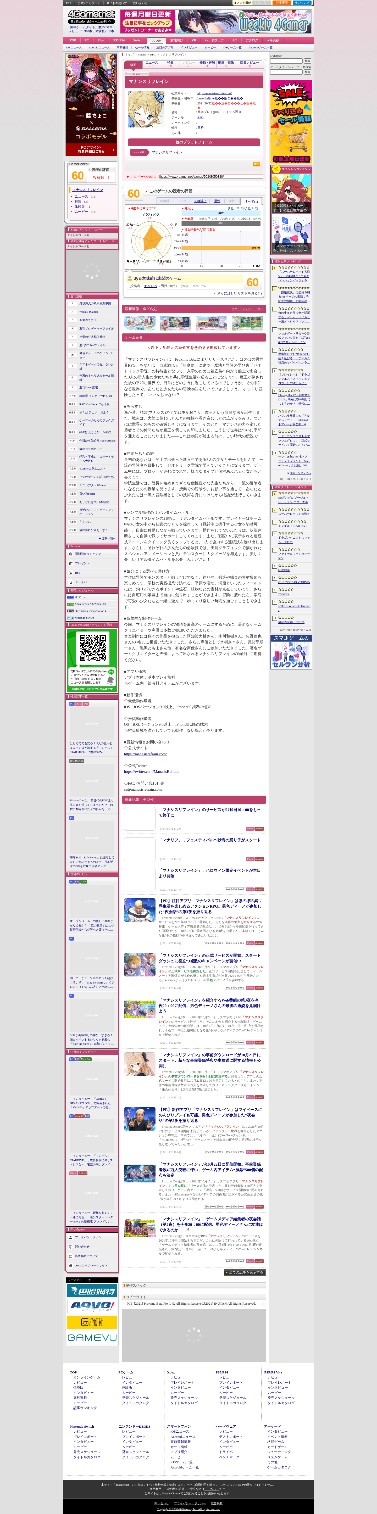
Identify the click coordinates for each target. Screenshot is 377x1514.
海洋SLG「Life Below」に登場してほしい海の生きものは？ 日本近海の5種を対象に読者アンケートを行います (92, 862)
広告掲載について (86, 1255)
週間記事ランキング (88, 553)
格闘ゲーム (275, 1442)
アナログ (252, 40)
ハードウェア (214, 40)
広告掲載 (217, 1503)
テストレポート (231, 1437)
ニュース (81, 196)
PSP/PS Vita (273, 1372)
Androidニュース (99, 47)
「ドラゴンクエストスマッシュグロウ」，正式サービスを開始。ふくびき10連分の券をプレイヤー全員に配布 (294, 440)
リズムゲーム (277, 1457)
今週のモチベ (88, 320)
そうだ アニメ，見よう (94, 412)
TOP (73, 40)
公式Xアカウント (89, 3)
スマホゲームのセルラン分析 (96, 366)
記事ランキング (85, 1408)
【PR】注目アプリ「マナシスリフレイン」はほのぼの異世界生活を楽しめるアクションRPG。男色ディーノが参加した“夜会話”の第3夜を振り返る (210, 906)
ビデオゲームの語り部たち (96, 476)
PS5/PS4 (119, 40)
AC (234, 40)
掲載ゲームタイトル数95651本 (91, 27)
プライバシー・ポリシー (190, 1503)
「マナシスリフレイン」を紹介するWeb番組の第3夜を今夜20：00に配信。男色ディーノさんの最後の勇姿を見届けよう (210, 1005)
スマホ (156, 41)
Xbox (100, 40)
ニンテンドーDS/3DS (134, 1426)
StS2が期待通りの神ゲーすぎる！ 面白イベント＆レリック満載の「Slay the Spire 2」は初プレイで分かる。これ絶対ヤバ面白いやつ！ (92, 1039)
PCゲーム (81, 597)
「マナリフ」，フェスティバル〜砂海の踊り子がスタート (210, 840)
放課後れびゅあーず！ (93, 530)
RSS (68, 3)
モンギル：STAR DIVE (292, 525)
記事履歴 (282, 2)
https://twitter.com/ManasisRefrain (151, 771)
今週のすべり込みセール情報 (96, 378)
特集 (78, 201)
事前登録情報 (180, 1442)
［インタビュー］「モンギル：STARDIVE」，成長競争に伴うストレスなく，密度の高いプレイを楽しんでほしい (91, 1160)
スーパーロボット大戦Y (293, 513)
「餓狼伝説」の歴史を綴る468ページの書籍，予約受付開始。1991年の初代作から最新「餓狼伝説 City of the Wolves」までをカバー (294, 297)
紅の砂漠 (284, 570)
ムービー (210, 47)
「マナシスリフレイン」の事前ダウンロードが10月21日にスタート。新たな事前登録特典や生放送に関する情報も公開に (210, 1060)
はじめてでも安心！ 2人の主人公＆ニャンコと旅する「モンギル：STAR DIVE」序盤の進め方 (91, 747)
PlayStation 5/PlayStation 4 (90, 610)
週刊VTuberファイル (92, 345)
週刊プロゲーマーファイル (96, 328)
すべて (251, 201)
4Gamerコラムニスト (92, 468)
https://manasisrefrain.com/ (214, 93)
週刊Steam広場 (88, 387)
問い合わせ (140, 3)
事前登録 (122, 47)
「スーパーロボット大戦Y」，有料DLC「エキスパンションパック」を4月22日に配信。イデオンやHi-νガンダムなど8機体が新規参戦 (294, 276)
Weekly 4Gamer (88, 311)
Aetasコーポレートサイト (91, 1265)
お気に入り (262, 2)
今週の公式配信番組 (92, 336)
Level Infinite (206, 98)
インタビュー (189, 47)
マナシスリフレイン (167, 152)
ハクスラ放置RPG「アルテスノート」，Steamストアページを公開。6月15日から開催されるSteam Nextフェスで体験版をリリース (294, 420)
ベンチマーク (229, 1457)
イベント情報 (277, 1437)
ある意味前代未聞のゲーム (157, 278)
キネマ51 (85, 521)
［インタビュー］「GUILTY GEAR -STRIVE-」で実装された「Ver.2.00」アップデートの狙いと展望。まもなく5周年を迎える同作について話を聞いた (92, 1103)
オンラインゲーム (87, 1377)
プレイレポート (182, 1382)
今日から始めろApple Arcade (97, 440)
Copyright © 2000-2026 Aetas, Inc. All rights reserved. (188, 1509)
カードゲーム (277, 1447)
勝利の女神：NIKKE (291, 622)
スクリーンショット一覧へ (247, 309)
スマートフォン (179, 1426)
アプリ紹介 (178, 1452)
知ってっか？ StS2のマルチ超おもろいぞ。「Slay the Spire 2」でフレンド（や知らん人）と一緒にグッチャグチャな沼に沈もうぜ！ (92, 982)
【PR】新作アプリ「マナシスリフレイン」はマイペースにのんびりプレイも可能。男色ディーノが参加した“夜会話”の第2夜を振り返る (210, 1115)
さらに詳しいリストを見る (239, 293)
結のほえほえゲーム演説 (95, 432)
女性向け (176, 40)
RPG (200, 117)
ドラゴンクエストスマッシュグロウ (294, 540)
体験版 (80, 207)
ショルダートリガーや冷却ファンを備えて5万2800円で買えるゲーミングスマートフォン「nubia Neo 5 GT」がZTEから (294, 338)
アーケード (272, 1426)
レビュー (80, 1382)
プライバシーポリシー (89, 1236)
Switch (137, 40)
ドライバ (81, 581)
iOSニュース (74, 47)
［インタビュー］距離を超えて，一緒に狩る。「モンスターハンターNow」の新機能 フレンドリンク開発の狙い (92, 1217)
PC (87, 40)
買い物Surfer (87, 493)
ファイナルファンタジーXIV (294, 556)
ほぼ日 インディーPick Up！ (97, 395)
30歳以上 (200, 201)
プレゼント (82, 563)
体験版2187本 (104, 31)
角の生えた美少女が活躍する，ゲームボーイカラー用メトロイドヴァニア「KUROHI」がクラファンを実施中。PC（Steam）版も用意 (294, 317)
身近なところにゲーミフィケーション (96, 512)
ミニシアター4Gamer (92, 485)
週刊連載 (80, 1398)
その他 (272, 1462)
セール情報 (142, 47)
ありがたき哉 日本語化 (94, 502)
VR (194, 40)
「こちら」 (211, 1488)
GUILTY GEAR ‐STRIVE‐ (294, 582)
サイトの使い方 (117, 3)
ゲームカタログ (279, 1467)
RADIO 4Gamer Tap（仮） (95, 404)
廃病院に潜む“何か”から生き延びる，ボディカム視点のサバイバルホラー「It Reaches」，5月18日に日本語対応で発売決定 (294, 358)
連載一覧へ (109, 538)
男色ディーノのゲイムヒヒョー (96, 355)
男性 (217, 201)
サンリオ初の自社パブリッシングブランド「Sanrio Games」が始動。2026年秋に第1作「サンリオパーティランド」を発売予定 (294, 461)
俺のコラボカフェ (90, 448)
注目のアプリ (165, 47)
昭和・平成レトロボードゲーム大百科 (96, 459)
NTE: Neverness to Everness (294, 608)
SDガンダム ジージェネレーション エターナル (293, 500)
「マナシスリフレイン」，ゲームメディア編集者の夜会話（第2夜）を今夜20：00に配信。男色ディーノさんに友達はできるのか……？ (211, 1224)
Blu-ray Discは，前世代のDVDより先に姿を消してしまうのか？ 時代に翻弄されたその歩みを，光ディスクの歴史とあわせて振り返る (92, 805)
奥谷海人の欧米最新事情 (95, 303)
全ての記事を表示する (246, 1272)
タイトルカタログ (135, 1403)
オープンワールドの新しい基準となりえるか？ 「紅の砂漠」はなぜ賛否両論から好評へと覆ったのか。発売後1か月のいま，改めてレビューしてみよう (92, 925)
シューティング (279, 1452)
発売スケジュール (135, 1398)
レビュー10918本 (80, 31)
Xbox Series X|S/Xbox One (91, 603)
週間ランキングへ (300, 473)
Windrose (283, 593)
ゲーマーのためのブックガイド (96, 422)
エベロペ (150, 286)
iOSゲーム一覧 (232, 47)
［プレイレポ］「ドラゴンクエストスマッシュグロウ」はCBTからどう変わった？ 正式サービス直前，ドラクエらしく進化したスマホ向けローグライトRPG (294, 379)
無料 (200, 127)
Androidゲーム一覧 (260, 47)
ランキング (302, 2)
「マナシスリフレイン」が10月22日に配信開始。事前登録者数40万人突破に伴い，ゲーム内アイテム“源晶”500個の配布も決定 (211, 1169)
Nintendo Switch (84, 617)
